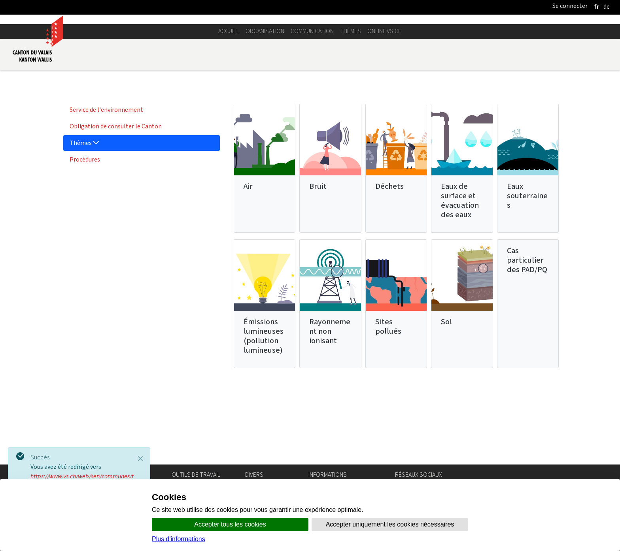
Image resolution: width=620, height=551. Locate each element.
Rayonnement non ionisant (329, 410)
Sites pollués (388, 405)
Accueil (228, 110)
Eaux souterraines (527, 275)
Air (248, 265)
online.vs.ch (384, 110)
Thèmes (350, 110)
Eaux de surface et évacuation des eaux (460, 279)
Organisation (265, 110)
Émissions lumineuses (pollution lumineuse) (264, 414)
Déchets (389, 265)
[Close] (140, 458)
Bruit (318, 265)
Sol (446, 400)
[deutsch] (606, 6)
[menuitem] (141, 189)
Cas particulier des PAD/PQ (527, 339)
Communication (312, 110)
